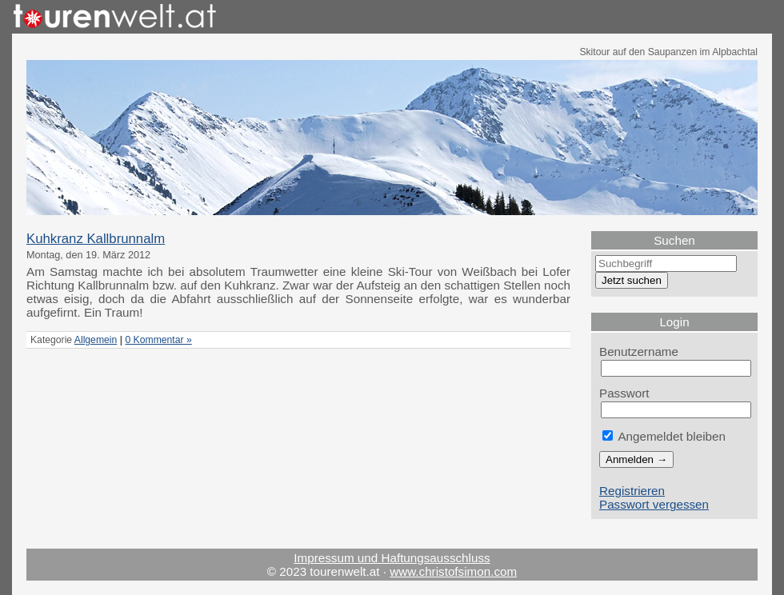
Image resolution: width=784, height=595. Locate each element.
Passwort (624, 393)
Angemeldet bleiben (664, 436)
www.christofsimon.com (453, 571)
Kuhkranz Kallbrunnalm (95, 238)
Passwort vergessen (654, 504)
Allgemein (95, 339)
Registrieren (632, 490)
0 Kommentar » (158, 339)
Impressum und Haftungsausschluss (392, 558)
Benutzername (638, 351)
